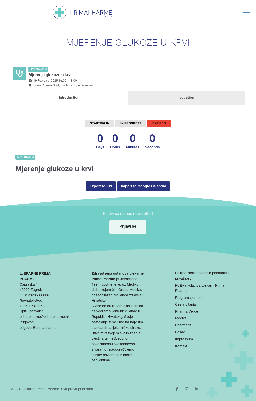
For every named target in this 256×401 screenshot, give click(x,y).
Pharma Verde (186, 312)
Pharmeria (183, 325)
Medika (181, 318)
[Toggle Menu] (246, 12)
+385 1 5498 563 (33, 306)
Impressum (184, 339)
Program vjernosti (189, 298)
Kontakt (181, 346)
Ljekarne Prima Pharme (40, 389)
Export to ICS (101, 186)
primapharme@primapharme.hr (44, 317)
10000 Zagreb (31, 290)
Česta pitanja (185, 305)
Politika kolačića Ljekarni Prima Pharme (199, 288)
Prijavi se (128, 227)
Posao (180, 332)
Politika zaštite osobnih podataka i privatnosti (202, 276)
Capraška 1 (29, 285)
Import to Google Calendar (143, 186)
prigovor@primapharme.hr (40, 328)
